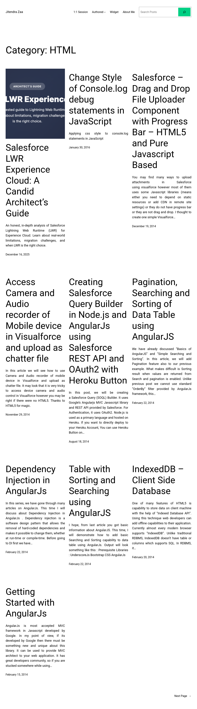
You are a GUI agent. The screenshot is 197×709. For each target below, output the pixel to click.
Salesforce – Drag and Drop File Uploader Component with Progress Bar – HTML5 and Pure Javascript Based (161, 121)
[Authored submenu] (105, 12)
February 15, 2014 (17, 674)
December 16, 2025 (17, 254)
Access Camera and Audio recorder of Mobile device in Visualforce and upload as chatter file (34, 320)
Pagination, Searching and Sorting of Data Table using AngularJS (161, 309)
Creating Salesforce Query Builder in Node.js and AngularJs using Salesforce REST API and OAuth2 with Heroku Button (98, 331)
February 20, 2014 (143, 557)
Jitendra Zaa (14, 12)
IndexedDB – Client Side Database (158, 480)
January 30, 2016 (79, 147)
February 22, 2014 (143, 403)
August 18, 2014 (79, 441)
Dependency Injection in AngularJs (31, 480)
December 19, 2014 (144, 226)
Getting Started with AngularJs (30, 602)
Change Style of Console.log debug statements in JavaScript (98, 99)
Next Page (182, 696)
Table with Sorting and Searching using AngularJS (92, 491)
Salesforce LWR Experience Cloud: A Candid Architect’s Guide (28, 180)
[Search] (184, 12)
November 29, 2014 (18, 414)
